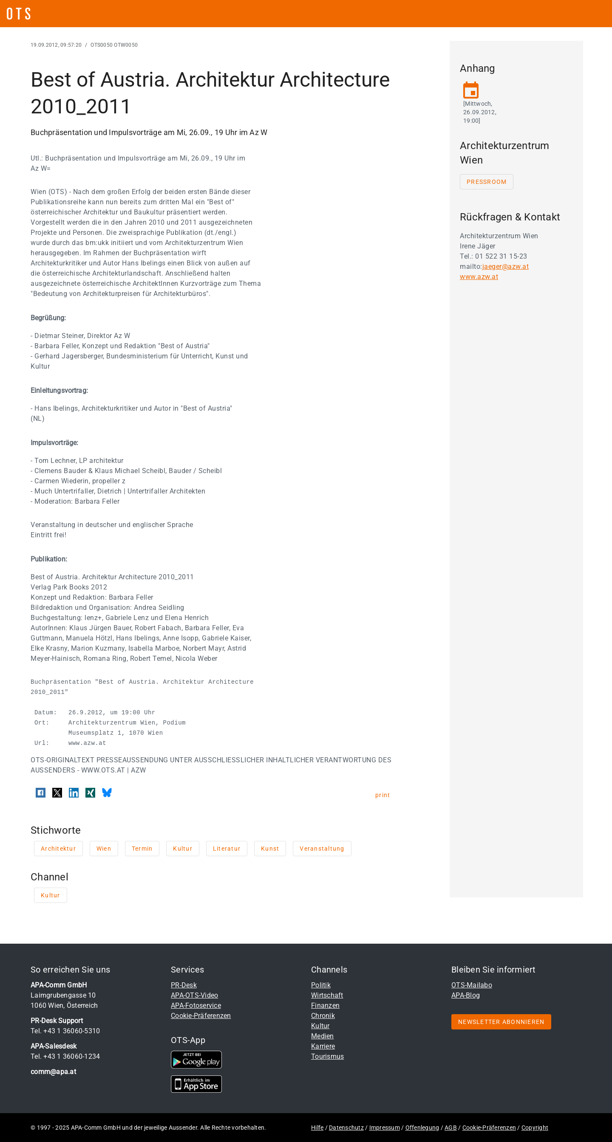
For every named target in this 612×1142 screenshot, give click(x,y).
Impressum (384, 1127)
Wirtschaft (327, 995)
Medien (322, 1036)
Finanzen (325, 1005)
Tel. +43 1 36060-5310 (65, 1031)
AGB (451, 1127)
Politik (321, 985)
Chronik (323, 1016)
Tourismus (327, 1056)
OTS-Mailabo (471, 985)
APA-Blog (465, 995)
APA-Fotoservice (196, 1005)
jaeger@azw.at (505, 266)
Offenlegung (422, 1127)
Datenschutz (346, 1127)
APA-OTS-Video (194, 995)
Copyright (534, 1127)
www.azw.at (479, 277)
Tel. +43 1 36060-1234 (65, 1056)
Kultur (320, 1026)
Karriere (323, 1046)
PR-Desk (184, 985)
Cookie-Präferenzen (201, 1016)
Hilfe (317, 1127)
